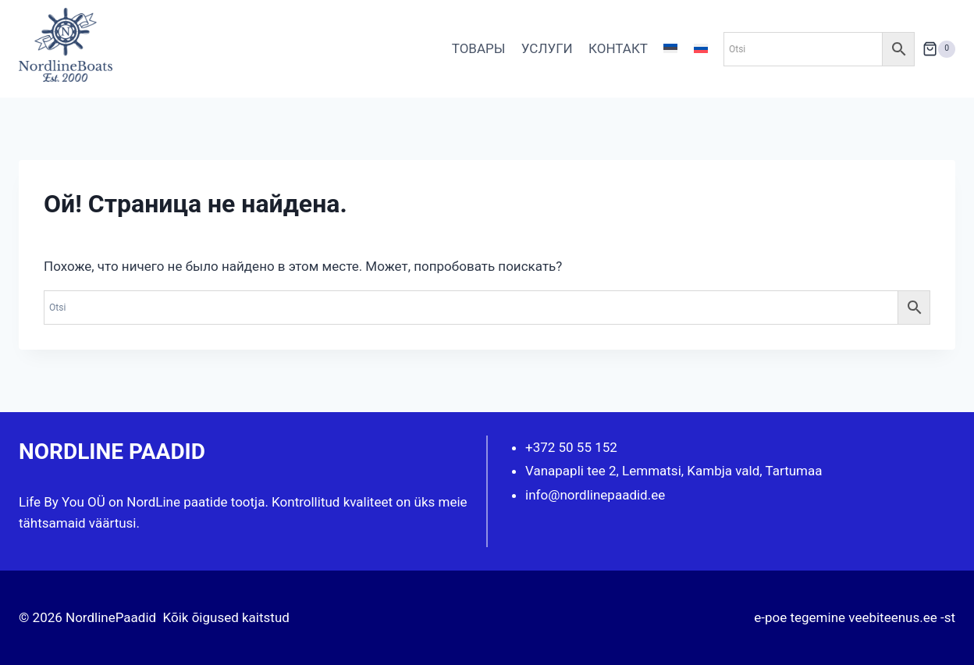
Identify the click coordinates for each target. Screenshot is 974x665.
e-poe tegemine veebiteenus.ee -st (854, 617)
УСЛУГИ (547, 48)
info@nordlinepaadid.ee (595, 495)
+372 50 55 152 (571, 447)
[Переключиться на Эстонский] (670, 49)
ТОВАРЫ (479, 48)
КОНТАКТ (618, 48)
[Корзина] (938, 49)
